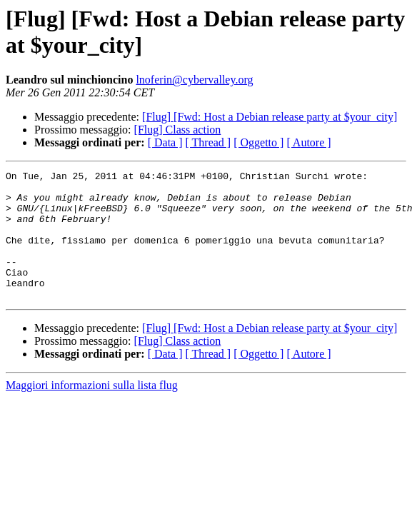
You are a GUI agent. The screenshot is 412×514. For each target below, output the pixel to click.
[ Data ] (165, 142)
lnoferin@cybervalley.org (194, 80)
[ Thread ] (208, 142)
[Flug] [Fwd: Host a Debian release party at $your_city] (269, 117)
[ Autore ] (308, 142)
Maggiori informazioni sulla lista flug (92, 411)
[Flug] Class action (177, 130)
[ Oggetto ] (258, 142)
